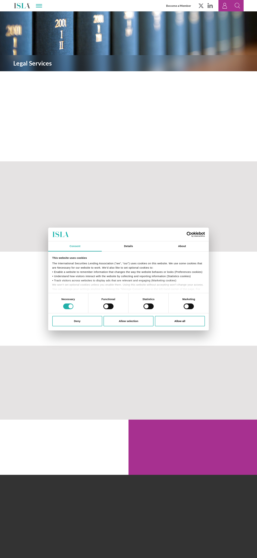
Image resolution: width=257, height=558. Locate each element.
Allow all (179, 321)
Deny (77, 321)
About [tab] (182, 246)
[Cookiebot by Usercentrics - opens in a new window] (189, 234)
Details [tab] (128, 246)
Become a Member (178, 5)
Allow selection (128, 321)
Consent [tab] (75, 246)
